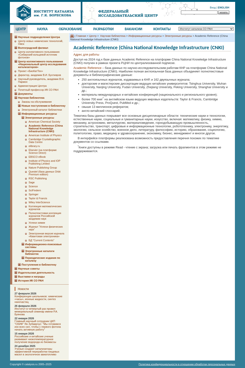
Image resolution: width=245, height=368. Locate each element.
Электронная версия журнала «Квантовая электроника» (46, 235)
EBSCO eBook (37, 156)
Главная (81, 35)
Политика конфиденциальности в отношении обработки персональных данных (187, 364)
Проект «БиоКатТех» (30, 71)
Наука (42, 29)
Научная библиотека (112, 35)
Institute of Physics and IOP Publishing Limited (44, 162)
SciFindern (35, 190)
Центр (21, 29)
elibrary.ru (34, 146)
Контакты (162, 29)
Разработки (103, 29)
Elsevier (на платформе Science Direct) (43, 151)
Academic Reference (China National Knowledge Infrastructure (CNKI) (46, 128)
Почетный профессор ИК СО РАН (38, 89)
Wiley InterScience (39, 202)
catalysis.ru (31, 364)
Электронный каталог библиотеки (42, 109)
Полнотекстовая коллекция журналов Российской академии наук (45, 216)
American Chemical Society (44, 121)
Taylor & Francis (38, 198)
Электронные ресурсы (178, 35)
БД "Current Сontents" (41, 240)
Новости (23, 289)
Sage (32, 182)
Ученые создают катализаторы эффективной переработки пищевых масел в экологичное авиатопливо (37, 351)
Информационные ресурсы (145, 35)
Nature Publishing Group (43, 167)
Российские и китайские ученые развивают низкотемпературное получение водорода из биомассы (35, 339)
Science (33, 186)
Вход (213, 7)
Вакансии (133, 29)
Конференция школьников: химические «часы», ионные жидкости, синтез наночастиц (38, 299)
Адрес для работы (86, 54)
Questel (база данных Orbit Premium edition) (45, 173)
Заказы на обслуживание (37, 101)
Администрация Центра (32, 85)
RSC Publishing (38, 178)
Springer (33, 194)
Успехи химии (37, 222)
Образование (70, 29)
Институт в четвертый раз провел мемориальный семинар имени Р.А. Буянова (36, 311)
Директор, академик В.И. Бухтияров (39, 75)
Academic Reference (87, 68)
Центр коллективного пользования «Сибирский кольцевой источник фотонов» (38, 54)
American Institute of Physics (45, 135)
